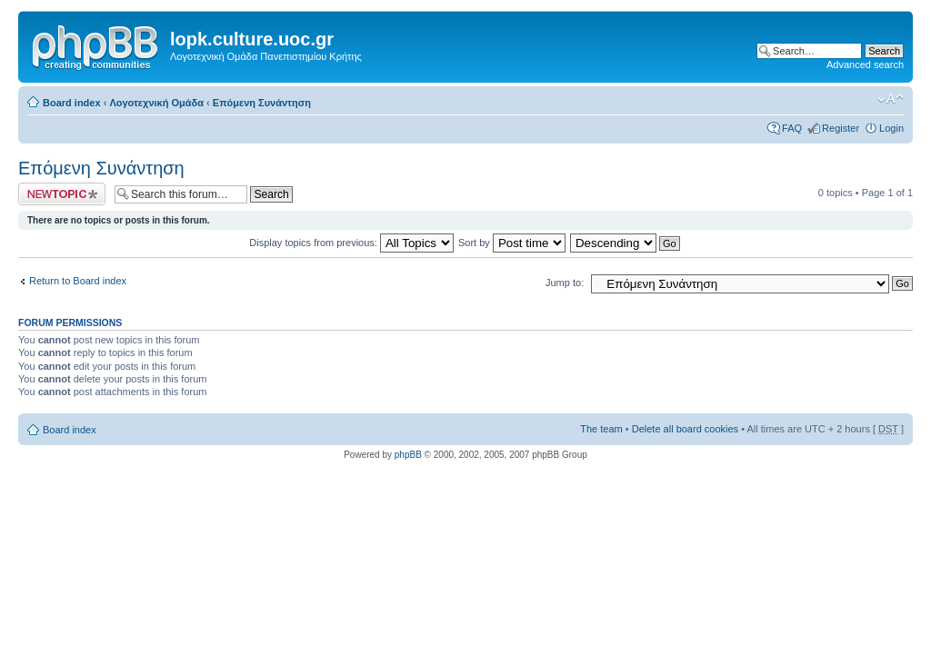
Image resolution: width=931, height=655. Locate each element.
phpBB (408, 455)
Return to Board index (77, 280)
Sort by (512, 242)
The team (601, 428)
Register (840, 128)
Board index (72, 102)
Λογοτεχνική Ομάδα (156, 102)
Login (891, 128)
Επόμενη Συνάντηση (262, 102)
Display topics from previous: (351, 242)
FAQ (792, 128)
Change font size (890, 99)
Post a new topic (61, 194)
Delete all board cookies (685, 428)
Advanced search (865, 64)
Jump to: (565, 282)
